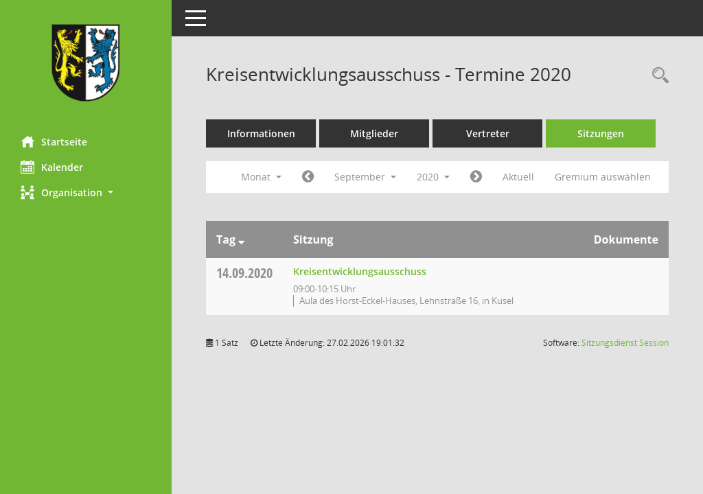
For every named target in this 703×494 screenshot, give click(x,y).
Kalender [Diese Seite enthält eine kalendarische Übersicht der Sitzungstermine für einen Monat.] (52, 167)
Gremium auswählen (603, 176)
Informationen (261, 133)
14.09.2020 (244, 272)
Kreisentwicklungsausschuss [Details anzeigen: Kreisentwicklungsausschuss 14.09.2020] (359, 271)
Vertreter (487, 133)
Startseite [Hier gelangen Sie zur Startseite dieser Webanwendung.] (54, 141)
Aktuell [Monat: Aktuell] (518, 176)
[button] (86, 192)
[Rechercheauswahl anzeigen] (657, 75)
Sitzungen (600, 133)
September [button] (365, 176)
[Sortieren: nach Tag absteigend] (241, 239)
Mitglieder (374, 133)
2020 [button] (433, 176)
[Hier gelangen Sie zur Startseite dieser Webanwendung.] (86, 63)
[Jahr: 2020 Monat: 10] (476, 177)
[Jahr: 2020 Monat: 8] (308, 177)
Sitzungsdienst (625, 343)
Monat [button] (261, 176)
